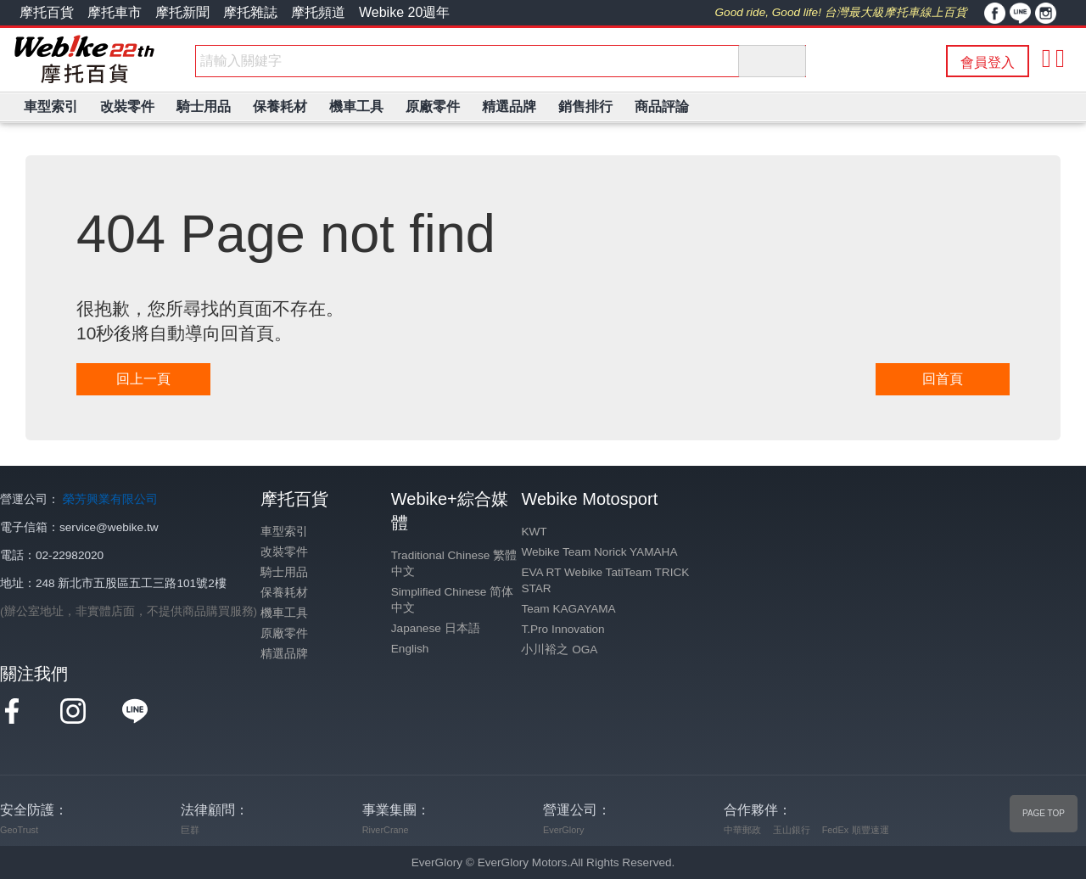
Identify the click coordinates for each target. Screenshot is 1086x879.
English (410, 648)
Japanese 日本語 (435, 628)
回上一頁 (143, 379)
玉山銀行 (791, 830)
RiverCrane (385, 830)
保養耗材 (284, 592)
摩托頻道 (318, 12)
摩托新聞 (182, 12)
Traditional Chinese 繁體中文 (454, 563)
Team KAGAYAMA (568, 608)
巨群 (190, 830)
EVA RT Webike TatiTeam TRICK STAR (605, 580)
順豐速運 (870, 830)
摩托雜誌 (250, 12)
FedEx (835, 830)
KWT (533, 531)
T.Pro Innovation (562, 629)
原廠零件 (284, 633)
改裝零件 (284, 552)
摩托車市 (114, 12)
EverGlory (563, 830)
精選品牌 (284, 653)
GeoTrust (19, 830)
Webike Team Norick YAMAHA (599, 552)
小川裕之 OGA (559, 649)
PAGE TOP (1043, 813)
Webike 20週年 (404, 12)
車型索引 (284, 531)
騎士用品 (284, 572)
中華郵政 (742, 830)
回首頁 (942, 379)
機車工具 (284, 613)
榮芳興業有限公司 (110, 499)
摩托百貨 (47, 12)
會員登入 (987, 62)
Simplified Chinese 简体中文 (452, 599)
